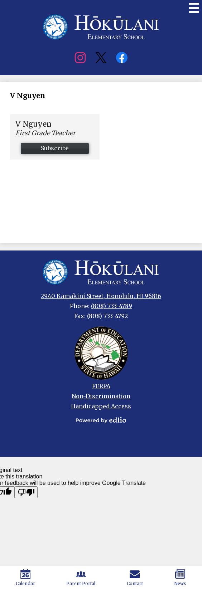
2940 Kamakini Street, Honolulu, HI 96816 (101, 296)
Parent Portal (80, 577)
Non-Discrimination (101, 396)
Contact (135, 577)
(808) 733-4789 (111, 306)
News (180, 577)
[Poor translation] (26, 492)
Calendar (25, 577)
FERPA (101, 386)
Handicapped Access (101, 406)
